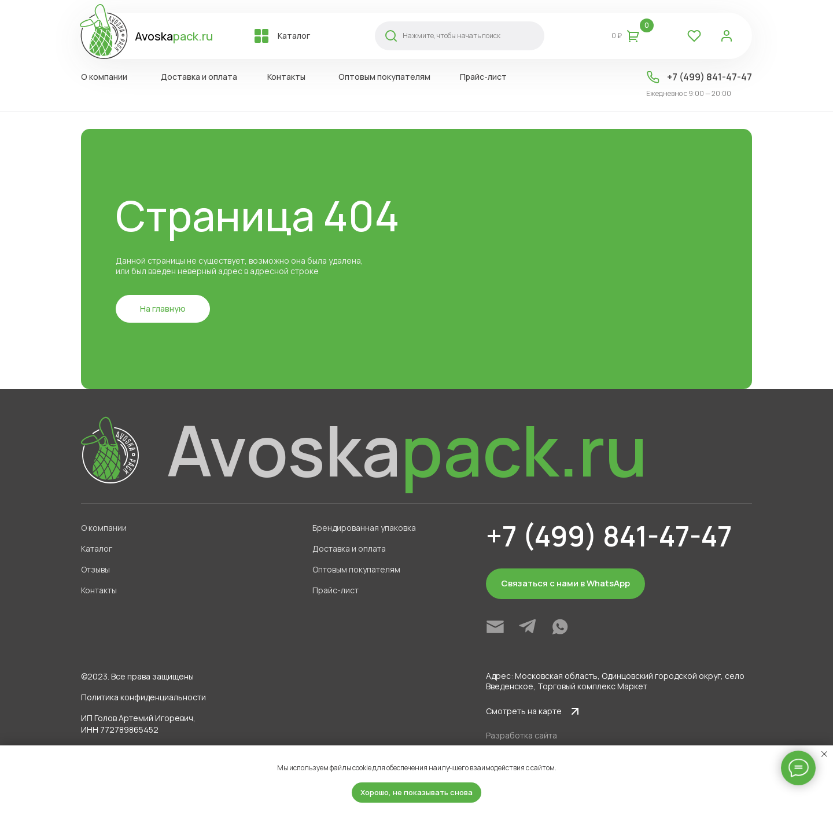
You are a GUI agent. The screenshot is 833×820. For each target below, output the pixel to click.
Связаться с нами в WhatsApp (565, 583)
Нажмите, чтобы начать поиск (451, 35)
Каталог (294, 35)
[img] (495, 627)
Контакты (286, 76)
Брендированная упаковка (364, 527)
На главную (163, 308)
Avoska (174, 36)
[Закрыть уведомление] (824, 754)
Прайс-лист (483, 76)
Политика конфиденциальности (143, 697)
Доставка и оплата (199, 76)
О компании (104, 76)
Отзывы (95, 569)
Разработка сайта (521, 735)
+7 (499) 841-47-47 (709, 77)
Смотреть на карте (524, 711)
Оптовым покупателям (384, 76)
